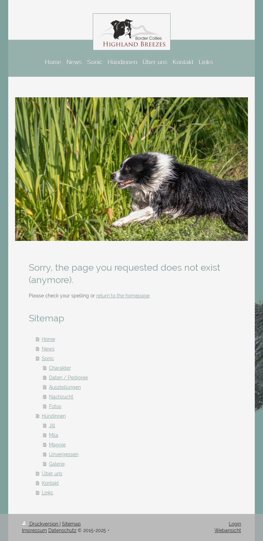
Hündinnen (54, 416)
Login (235, 524)
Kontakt (50, 483)
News (48, 349)
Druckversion (41, 524)
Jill (52, 425)
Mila (53, 435)
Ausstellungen (65, 387)
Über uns (52, 473)
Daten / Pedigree (68, 377)
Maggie (57, 444)
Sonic (48, 358)
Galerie (57, 464)
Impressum (34, 530)
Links (47, 492)
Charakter (60, 368)
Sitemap (71, 524)
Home (48, 339)
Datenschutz (62, 530)
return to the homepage (123, 295)
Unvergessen (63, 454)
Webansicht (227, 530)
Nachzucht (61, 396)
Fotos (55, 406)
